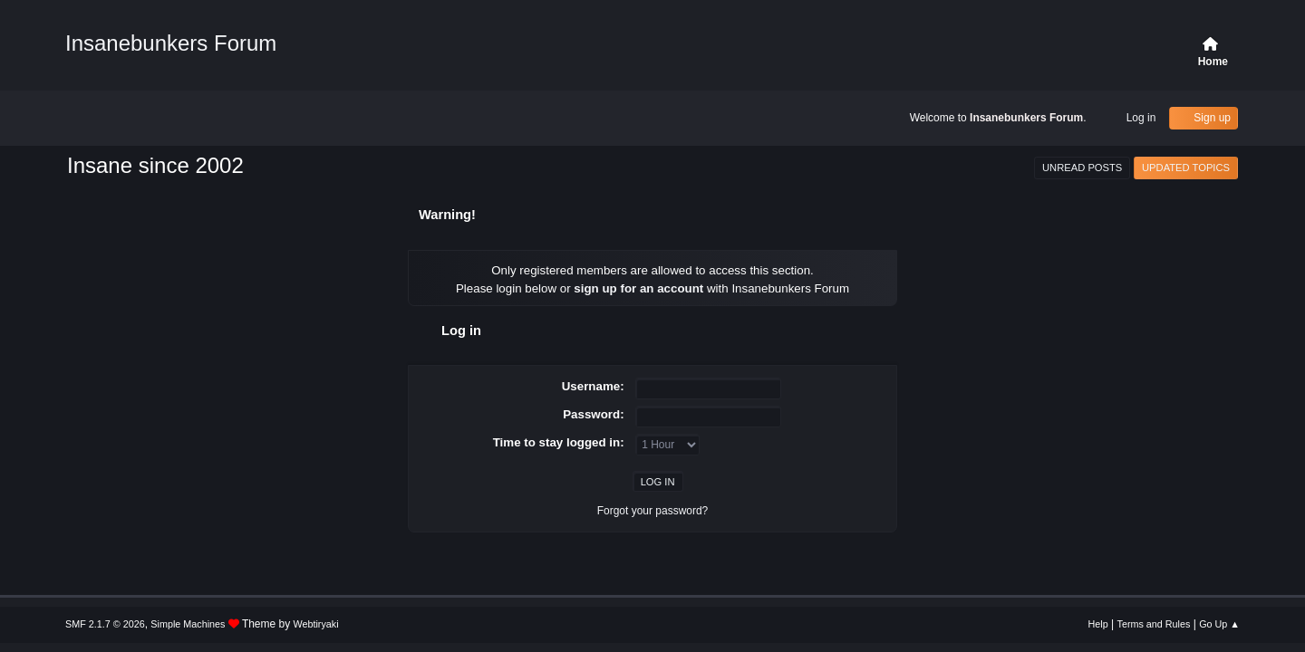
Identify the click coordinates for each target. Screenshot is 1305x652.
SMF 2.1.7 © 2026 (105, 623)
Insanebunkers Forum (170, 43)
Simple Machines (187, 623)
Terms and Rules (1154, 623)
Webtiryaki (316, 623)
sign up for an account (638, 288)
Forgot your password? (653, 510)
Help (1098, 623)
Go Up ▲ (1219, 623)
